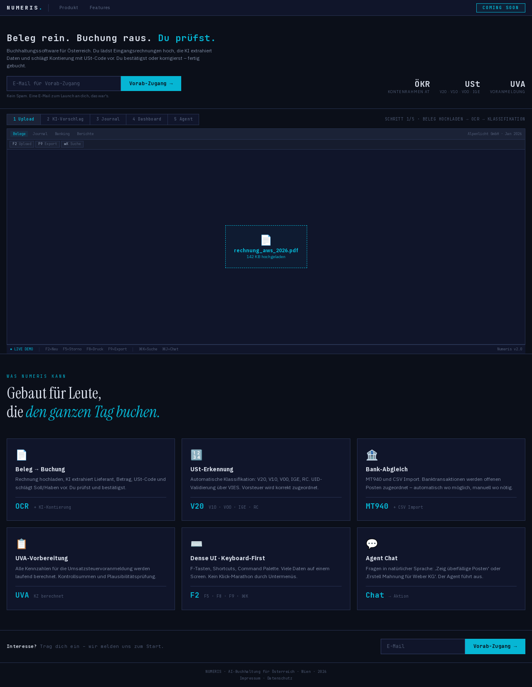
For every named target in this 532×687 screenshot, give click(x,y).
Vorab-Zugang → (150, 83)
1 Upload (24, 119)
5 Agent (188, 119)
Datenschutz (280, 677)
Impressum (250, 677)
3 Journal (111, 119)
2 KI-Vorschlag (66, 119)
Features (100, 7)
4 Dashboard (150, 119)
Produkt (68, 7)
